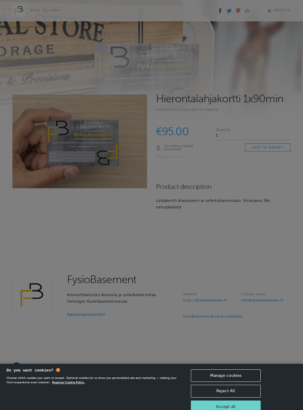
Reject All (225, 395)
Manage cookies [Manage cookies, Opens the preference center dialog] (225, 380)
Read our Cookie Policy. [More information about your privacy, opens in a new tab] (68, 386)
